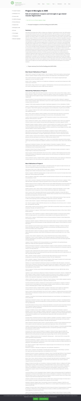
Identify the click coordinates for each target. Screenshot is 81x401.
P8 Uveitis (14, 30)
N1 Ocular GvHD (15, 16)
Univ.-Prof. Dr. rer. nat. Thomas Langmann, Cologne (36, 20)
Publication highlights (16, 38)
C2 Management (15, 35)
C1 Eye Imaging (15, 33)
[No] (79, 397)
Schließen (35, 398)
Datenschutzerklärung (44, 398)
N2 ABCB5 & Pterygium (16, 19)
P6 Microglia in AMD (16, 27)
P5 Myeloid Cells (15, 24)
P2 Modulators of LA (16, 13)
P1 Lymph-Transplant (16, 10)
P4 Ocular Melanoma (16, 21)
